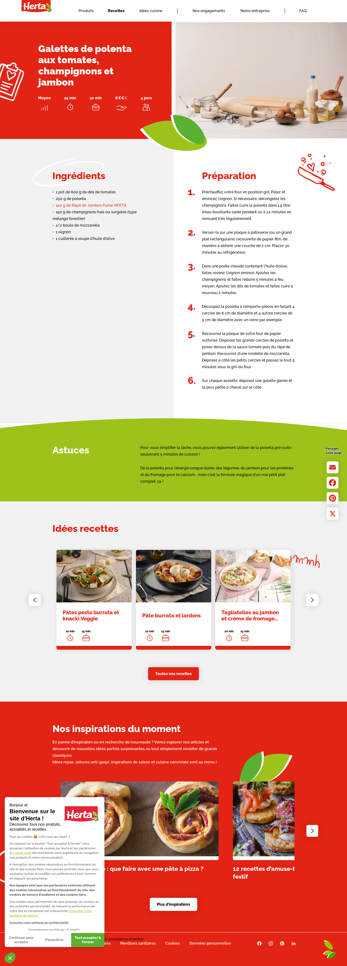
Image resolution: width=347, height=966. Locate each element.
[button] (10, 958)
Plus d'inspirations (173, 904)
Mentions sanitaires (138, 943)
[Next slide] (312, 604)
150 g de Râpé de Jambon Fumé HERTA (91, 205)
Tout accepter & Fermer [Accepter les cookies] (44, 940)
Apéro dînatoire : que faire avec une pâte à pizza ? (132, 872)
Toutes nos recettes (173, 673)
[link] (94, 604)
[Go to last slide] (35, 604)
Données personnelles (210, 943)
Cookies (172, 943)
